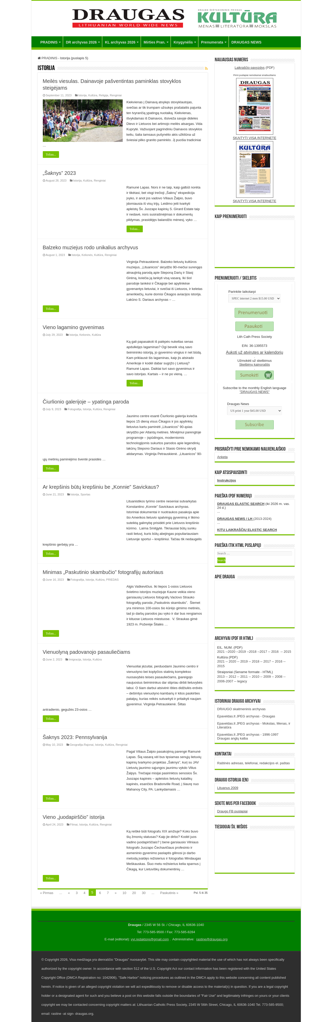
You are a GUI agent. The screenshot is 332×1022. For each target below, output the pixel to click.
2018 (252, 652)
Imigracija (75, 659)
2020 (231, 652)
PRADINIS (49, 42)
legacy (242, 681)
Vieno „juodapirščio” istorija (74, 817)
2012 (232, 677)
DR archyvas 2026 (81, 42)
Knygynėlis (183, 42)
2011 (244, 677)
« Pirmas (46, 893)
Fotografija (74, 409)
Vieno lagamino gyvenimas (73, 327)
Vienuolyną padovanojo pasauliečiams (86, 652)
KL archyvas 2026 (120, 42)
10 (124, 893)
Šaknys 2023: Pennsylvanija (75, 737)
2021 (221, 652)
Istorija (82, 95)
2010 (255, 677)
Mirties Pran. (154, 42)
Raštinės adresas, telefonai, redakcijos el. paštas (253, 763)
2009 (267, 677)
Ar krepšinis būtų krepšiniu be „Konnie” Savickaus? (101, 487)
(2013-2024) (244, 519)
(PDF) (255, 68)
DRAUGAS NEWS (246, 42)
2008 (279, 677)
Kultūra (92, 95)
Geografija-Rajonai (82, 744)
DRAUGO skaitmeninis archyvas (241, 709)
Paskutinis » (169, 893)
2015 (287, 652)
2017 (263, 652)
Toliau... (51, 154)
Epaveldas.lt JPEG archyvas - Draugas (246, 716)
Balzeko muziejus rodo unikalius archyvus (90, 247)
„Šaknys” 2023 (59, 173)
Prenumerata (212, 42)
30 (143, 893)
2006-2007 (225, 681)
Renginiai (116, 95)
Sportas (85, 494)
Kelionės (87, 254)
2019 (242, 652)
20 (134, 893)
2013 (221, 677)
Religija (103, 95)
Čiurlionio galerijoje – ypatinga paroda (86, 402)
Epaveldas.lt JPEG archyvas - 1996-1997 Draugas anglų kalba (248, 736)
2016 (275, 652)
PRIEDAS (112, 579)
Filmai (74, 824)
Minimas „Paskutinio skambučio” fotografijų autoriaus (103, 572)
